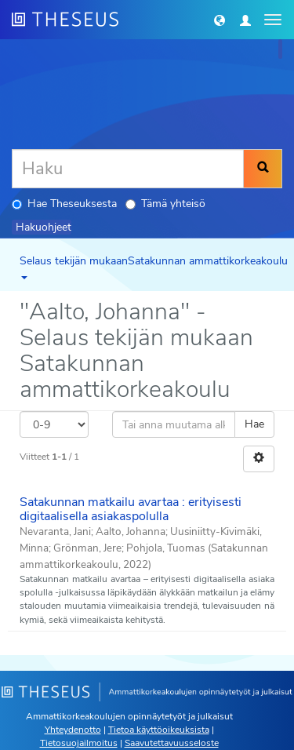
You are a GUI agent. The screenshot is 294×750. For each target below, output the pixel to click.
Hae (254, 424)
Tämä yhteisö (165, 203)
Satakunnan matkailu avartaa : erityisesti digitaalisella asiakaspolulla (130, 509)
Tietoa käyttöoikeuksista (158, 729)
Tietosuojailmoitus (79, 743)
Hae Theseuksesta (64, 203)
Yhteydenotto (73, 729)
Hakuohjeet (43, 227)
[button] (219, 19)
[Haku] (128, 168)
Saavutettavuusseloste (172, 743)
